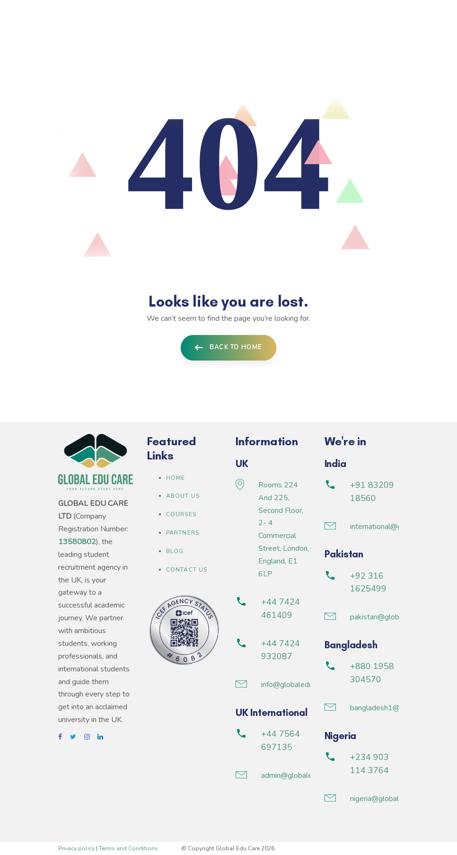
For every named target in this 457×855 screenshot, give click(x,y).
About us (183, 496)
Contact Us (187, 569)
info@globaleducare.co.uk (302, 684)
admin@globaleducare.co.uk (306, 775)
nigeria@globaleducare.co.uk (396, 798)
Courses (181, 514)
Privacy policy (76, 848)
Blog (175, 551)
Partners (183, 533)
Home (175, 478)
